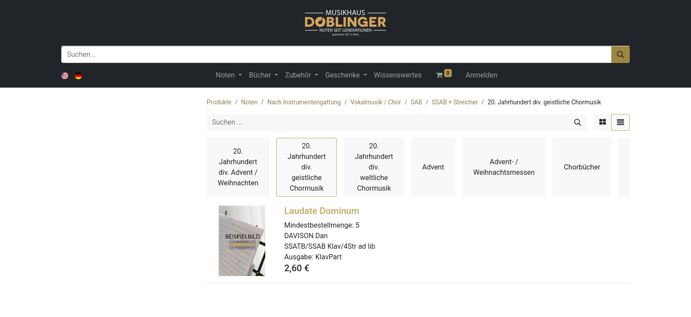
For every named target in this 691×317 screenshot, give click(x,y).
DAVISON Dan (306, 236)
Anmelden (482, 75)
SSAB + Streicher (455, 102)
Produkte (219, 102)
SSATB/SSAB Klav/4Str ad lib (329, 246)
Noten (249, 102)
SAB (416, 102)
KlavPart (328, 257)
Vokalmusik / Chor (375, 102)
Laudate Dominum (321, 211)
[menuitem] (398, 75)
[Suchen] (620, 54)
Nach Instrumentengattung (304, 102)
